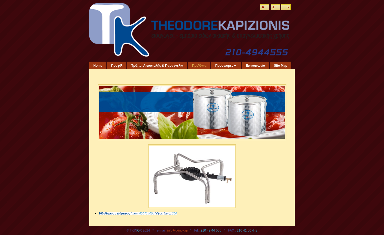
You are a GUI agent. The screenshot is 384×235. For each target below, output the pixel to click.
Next (286, 7)
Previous (275, 7)
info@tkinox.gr (177, 230)
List (264, 7)
